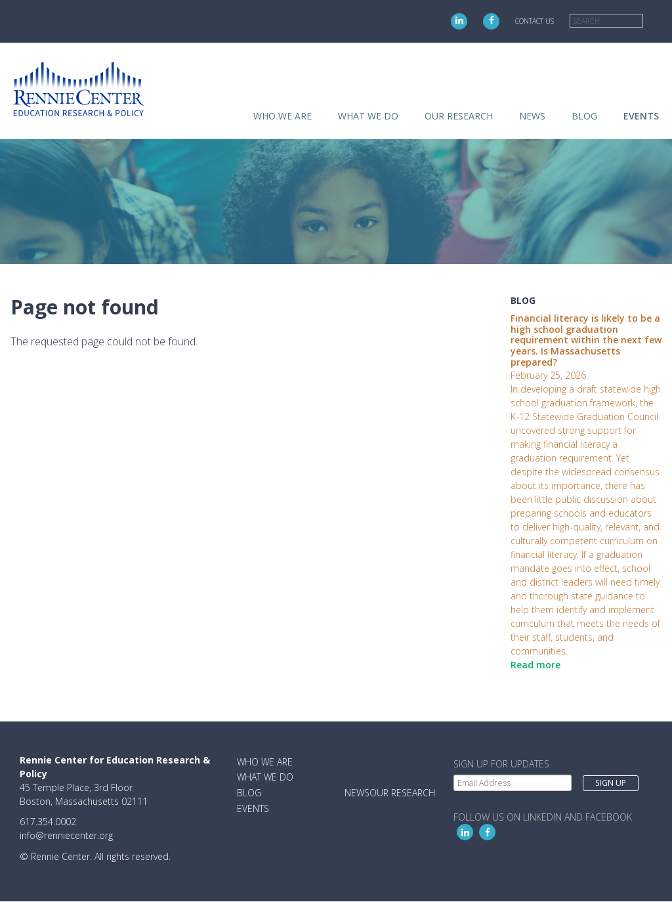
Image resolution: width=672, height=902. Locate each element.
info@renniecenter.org (66, 835)
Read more (535, 664)
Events (641, 116)
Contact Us (534, 21)
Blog (584, 116)
